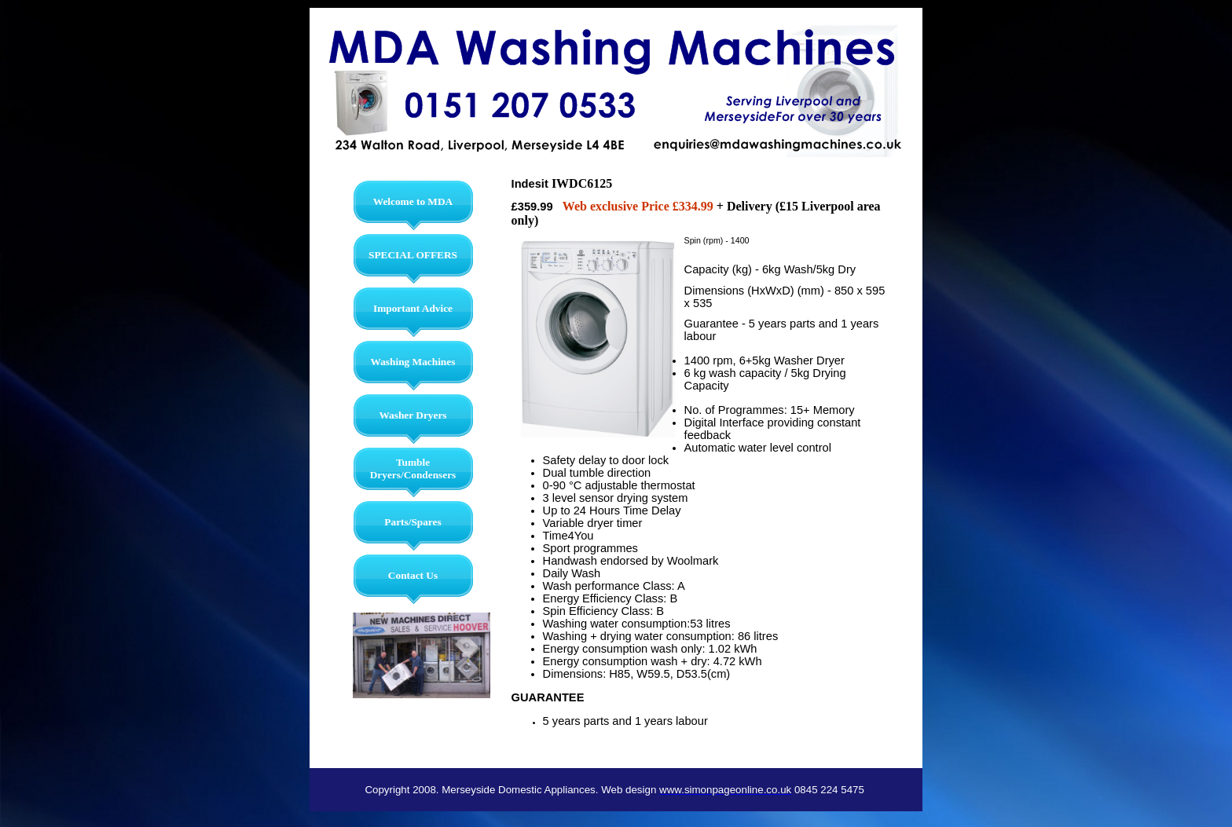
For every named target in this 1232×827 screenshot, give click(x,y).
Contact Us (413, 575)
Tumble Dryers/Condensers (413, 468)
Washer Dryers (412, 415)
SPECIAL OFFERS (412, 255)
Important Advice (413, 308)
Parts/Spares (412, 522)
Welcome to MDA (413, 201)
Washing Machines (413, 362)
